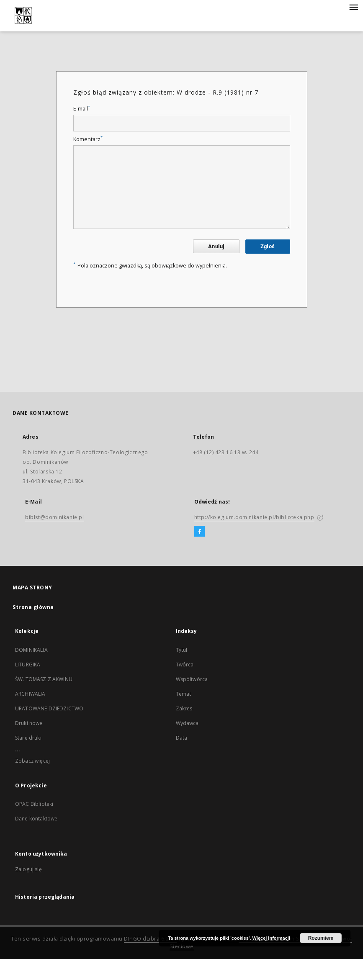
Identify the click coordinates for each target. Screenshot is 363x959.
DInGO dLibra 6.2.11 (150, 938)
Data (182, 737)
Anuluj (216, 246)
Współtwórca (192, 679)
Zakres (184, 708)
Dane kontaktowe (36, 818)
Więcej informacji (271, 938)
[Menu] (353, 6)
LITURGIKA (27, 664)
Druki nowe (29, 723)
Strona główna (33, 607)
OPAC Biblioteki (34, 803)
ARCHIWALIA (30, 693)
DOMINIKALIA (31, 649)
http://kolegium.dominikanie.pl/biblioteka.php (254, 517)
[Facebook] (199, 531)
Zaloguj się (28, 869)
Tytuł (182, 649)
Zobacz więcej (32, 760)
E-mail (81, 108)
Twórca (185, 664)
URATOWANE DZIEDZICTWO (49, 708)
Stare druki (28, 737)
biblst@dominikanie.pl (54, 517)
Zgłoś (267, 246)
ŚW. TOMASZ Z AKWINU (43, 679)
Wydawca (187, 723)
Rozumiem (321, 938)
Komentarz (88, 139)
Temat (183, 693)
